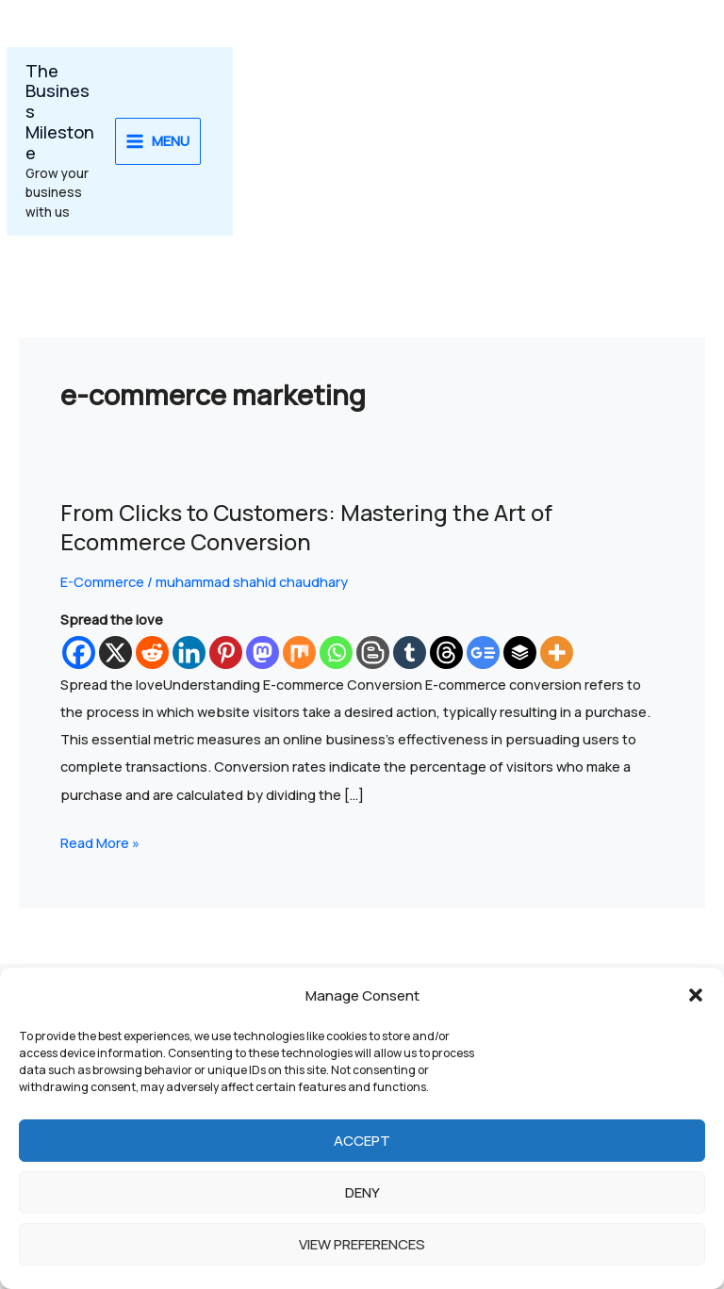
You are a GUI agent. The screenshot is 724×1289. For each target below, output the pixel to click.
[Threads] (446, 652)
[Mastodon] (262, 652)
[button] (695, 995)
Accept (362, 1140)
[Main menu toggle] (158, 141)
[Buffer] (519, 652)
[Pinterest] (225, 652)
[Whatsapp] (336, 652)
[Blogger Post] (372, 652)
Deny (362, 1192)
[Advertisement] (482, 141)
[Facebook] (78, 652)
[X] (115, 652)
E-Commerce (102, 581)
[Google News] (483, 652)
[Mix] (299, 652)
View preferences (362, 1244)
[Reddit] (152, 652)
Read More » (100, 840)
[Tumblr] (409, 652)
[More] (556, 652)
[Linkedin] (189, 652)
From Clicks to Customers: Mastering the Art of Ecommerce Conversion (306, 527)
